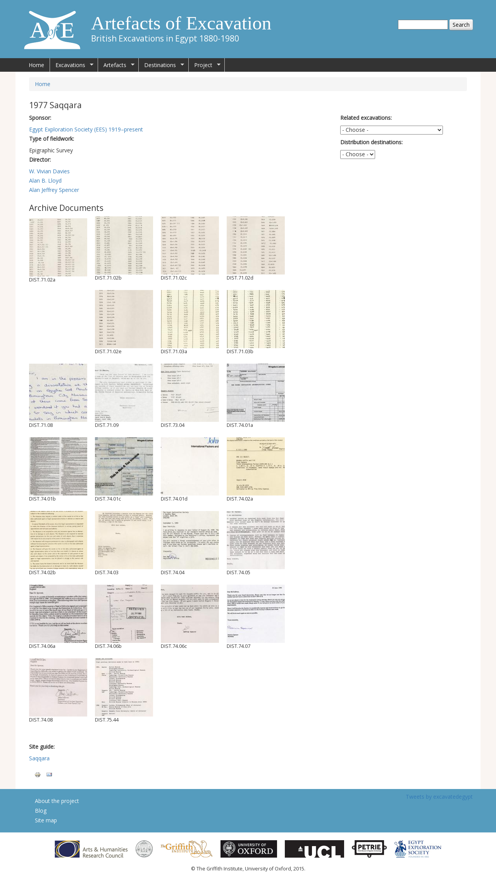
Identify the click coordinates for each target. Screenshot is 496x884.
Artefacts (116, 65)
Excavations (71, 65)
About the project (57, 801)
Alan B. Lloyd (45, 180)
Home (36, 65)
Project (204, 65)
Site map (46, 820)
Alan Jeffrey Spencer (54, 189)
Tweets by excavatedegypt (439, 796)
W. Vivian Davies (49, 171)
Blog (40, 810)
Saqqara (39, 758)
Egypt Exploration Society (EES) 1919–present (86, 129)
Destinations (161, 65)
